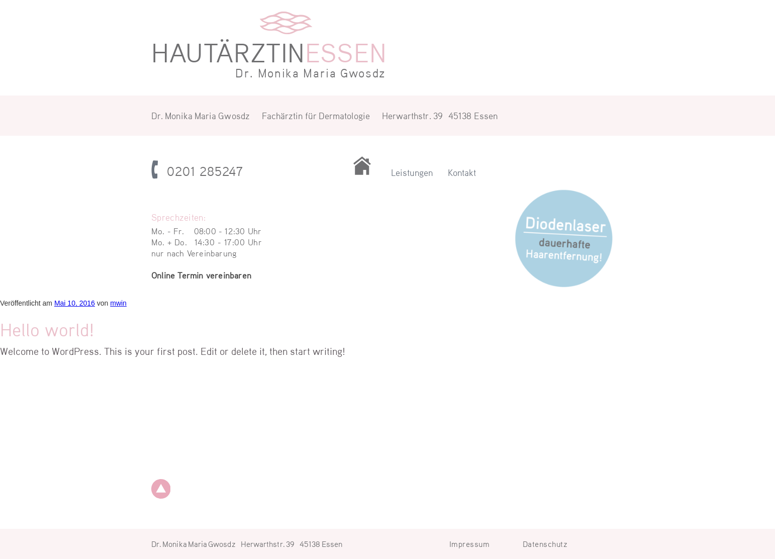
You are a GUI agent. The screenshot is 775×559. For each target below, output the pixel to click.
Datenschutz (545, 543)
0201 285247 (205, 170)
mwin (118, 303)
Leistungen (412, 172)
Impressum (469, 543)
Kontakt (462, 172)
